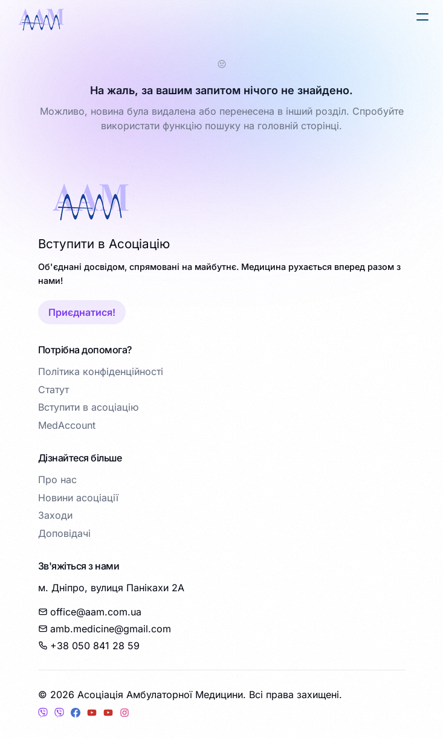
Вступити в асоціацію (88, 407)
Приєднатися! (81, 312)
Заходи (55, 515)
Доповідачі (64, 533)
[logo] (41, 19)
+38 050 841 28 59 (89, 646)
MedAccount (66, 425)
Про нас (57, 479)
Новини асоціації (78, 498)
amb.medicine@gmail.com (104, 629)
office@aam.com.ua (89, 612)
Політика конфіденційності (100, 371)
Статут (53, 389)
